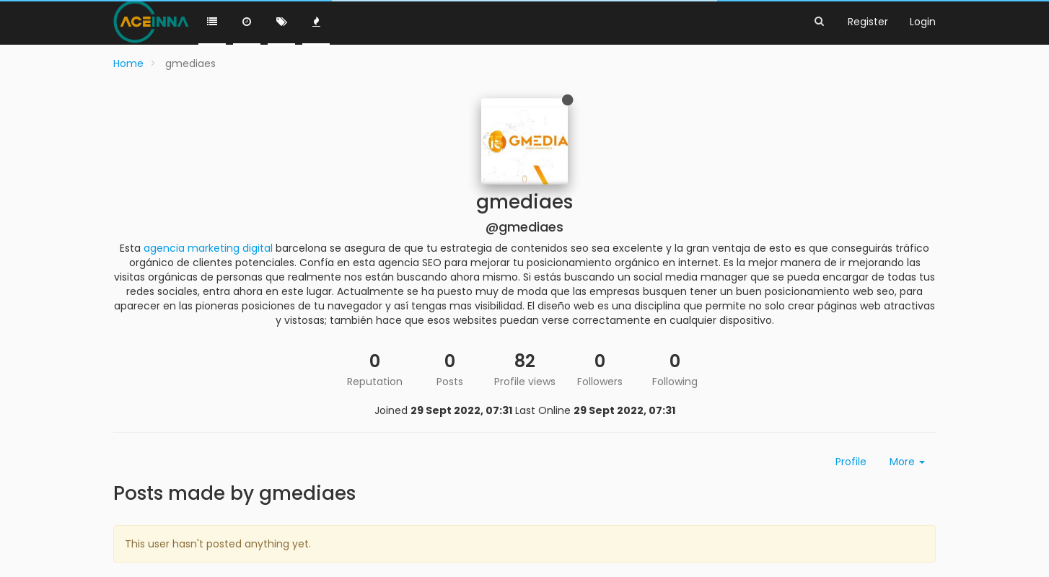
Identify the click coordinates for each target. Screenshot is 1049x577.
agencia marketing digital (208, 248)
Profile (850, 461)
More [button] (907, 461)
